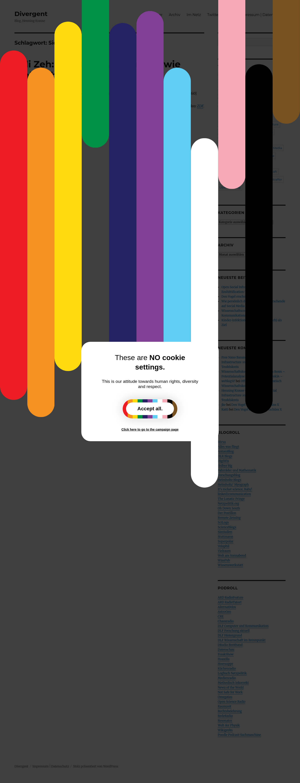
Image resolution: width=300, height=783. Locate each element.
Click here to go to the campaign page (150, 429)
